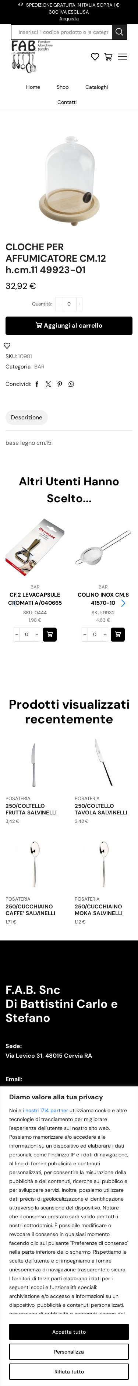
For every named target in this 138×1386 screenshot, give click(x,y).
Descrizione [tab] (26, 417)
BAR (39, 366)
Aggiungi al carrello (73, 325)
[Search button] (119, 32)
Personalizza (69, 1351)
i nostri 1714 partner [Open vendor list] (45, 1110)
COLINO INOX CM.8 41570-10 (103, 599)
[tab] (27, 417)
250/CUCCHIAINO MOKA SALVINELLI (99, 910)
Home (33, 87)
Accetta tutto (69, 1332)
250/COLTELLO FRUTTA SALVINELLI (31, 809)
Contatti (67, 102)
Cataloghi (96, 87)
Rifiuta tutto (69, 1371)
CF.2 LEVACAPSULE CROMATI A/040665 (35, 599)
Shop (63, 87)
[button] (50, 635)
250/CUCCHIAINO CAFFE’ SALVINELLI (30, 910)
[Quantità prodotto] (69, 304)
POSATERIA (18, 798)
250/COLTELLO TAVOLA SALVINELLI (101, 809)
